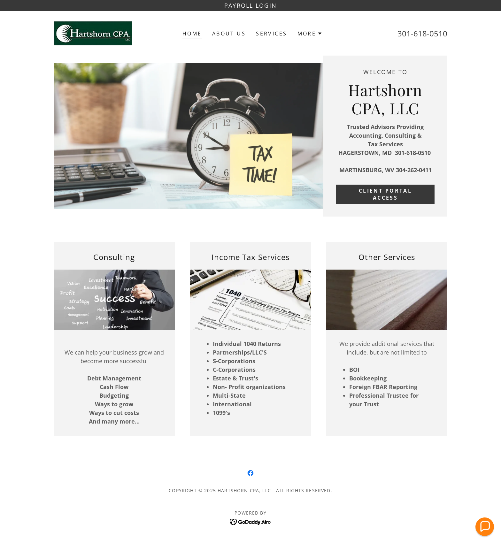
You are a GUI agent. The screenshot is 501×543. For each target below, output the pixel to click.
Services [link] (271, 33)
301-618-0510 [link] (422, 33)
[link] (93, 32)
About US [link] (229, 33)
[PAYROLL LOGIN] (250, 5)
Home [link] (192, 33)
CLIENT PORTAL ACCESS (385, 194)
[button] (310, 33)
